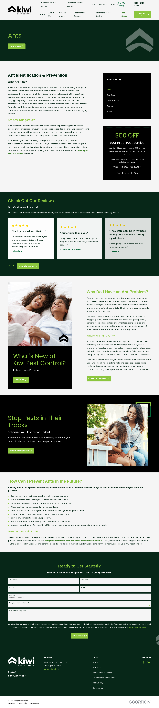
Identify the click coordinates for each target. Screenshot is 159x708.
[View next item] (13, 266)
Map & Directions (51, 669)
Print (136, 173)
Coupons (114, 4)
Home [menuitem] (42, 14)
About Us (97, 667)
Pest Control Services (102, 672)
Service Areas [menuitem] (62, 14)
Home (95, 662)
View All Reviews (28, 266)
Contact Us (143, 14)
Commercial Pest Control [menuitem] (103, 14)
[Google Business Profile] (148, 662)
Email (127, 173)
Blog (94, 4)
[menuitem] (127, 89)
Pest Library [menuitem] (124, 14)
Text (118, 173)
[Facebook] (143, 662)
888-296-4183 (140, 4)
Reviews (102, 4)
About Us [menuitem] (51, 14)
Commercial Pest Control (104, 678)
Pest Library (98, 683)
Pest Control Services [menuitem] (79, 14)
